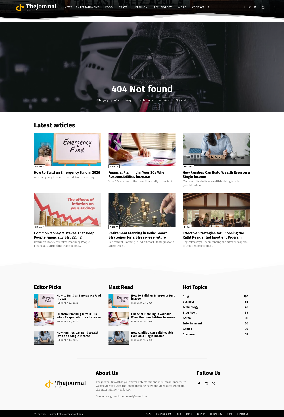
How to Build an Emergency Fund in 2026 (67, 172)
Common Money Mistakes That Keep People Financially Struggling (64, 235)
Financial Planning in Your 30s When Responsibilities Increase (137, 174)
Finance (39, 167)
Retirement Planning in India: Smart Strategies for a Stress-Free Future (137, 235)
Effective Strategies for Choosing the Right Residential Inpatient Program (213, 235)
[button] (263, 7)
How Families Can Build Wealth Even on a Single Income (215, 174)
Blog (187, 227)
